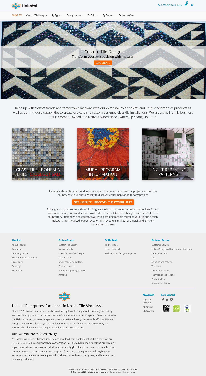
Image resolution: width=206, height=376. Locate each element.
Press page (17, 261)
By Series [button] (109, 16)
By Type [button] (57, 16)
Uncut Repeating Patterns (168, 172)
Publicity (16, 266)
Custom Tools (65, 257)
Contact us (17, 249)
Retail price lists (159, 253)
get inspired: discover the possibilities (103, 202)
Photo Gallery (158, 279)
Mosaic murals (65, 249)
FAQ (153, 257)
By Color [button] (93, 16)
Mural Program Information (103, 172)
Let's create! (103, 62)
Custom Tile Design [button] (37, 16)
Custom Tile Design (67, 244)
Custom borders (66, 266)
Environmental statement (24, 257)
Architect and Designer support (120, 253)
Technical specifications (163, 274)
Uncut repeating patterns (70, 261)
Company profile (20, 253)
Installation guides (160, 270)
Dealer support (112, 249)
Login (179, 5)
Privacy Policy (129, 372)
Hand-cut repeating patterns (72, 270)
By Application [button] (75, 16)
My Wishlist (148, 311)
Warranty (156, 266)
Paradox (62, 274)
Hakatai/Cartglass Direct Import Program (171, 249)
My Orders (148, 306)
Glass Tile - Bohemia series (37, 172)
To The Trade (111, 244)
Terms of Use (115, 372)
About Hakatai (19, 244)
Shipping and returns (161, 261)
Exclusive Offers (126, 15)
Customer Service (160, 244)
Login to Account (147, 301)
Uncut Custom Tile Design (71, 253)
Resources (17, 270)
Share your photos (160, 283)
